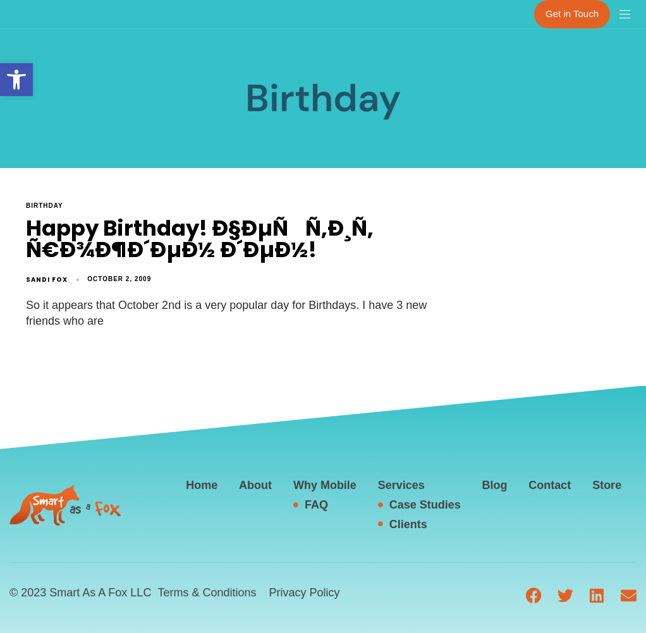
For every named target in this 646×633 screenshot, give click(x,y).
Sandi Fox (47, 279)
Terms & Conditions (206, 592)
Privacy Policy (304, 592)
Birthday (44, 205)
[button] (16, 79)
